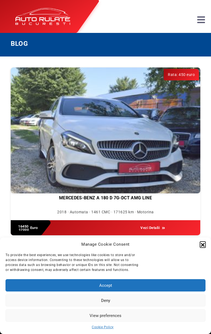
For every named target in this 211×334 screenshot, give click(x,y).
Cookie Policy (103, 327)
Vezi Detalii (152, 227)
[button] (203, 244)
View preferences (105, 315)
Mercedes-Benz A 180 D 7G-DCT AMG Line (105, 197)
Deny (105, 300)
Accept (105, 285)
